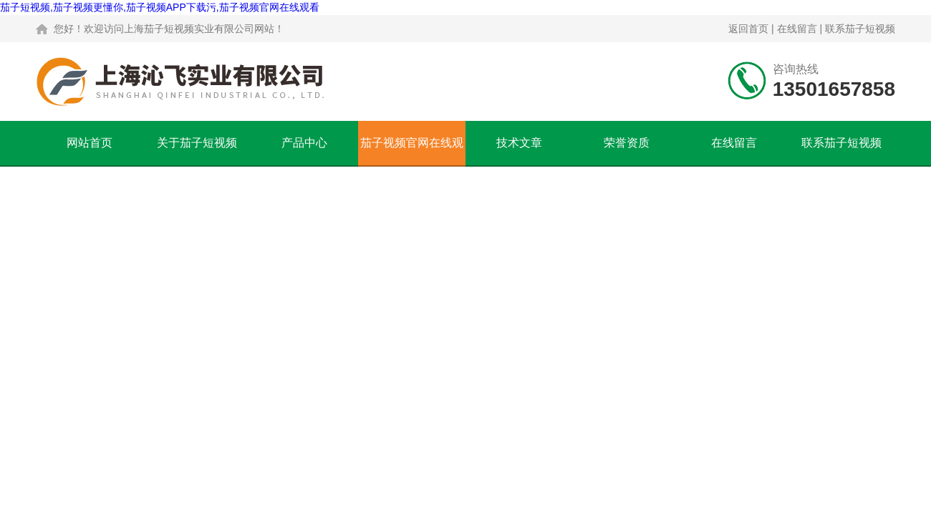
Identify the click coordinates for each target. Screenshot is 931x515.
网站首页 (89, 143)
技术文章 (519, 143)
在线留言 (797, 28)
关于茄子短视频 (197, 143)
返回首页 (748, 28)
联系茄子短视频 (860, 28)
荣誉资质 (627, 143)
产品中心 (304, 143)
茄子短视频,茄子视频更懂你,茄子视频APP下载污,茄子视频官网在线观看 (159, 7)
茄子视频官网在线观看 (411, 151)
